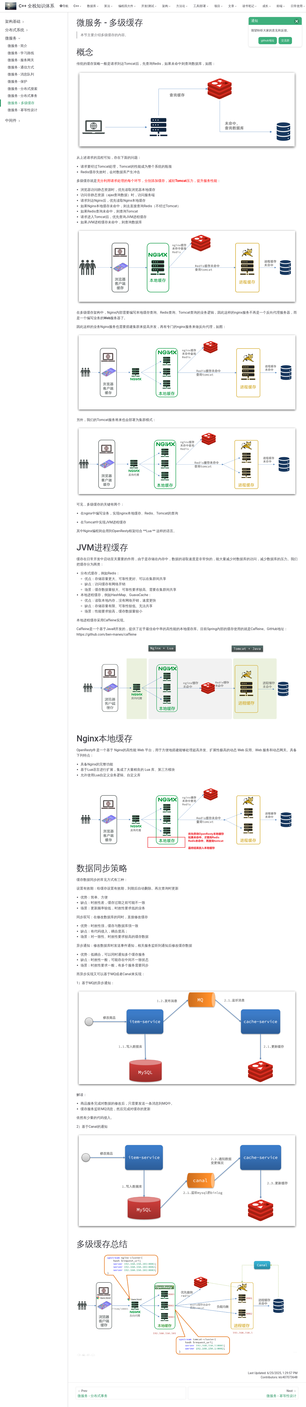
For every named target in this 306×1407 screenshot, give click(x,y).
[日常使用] (298, 6)
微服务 (13, 38)
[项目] (218, 6)
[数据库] (93, 6)
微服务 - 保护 (17, 81)
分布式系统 (17, 30)
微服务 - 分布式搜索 (22, 89)
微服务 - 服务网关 (21, 60)
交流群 (285, 40)
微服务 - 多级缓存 (21, 103)
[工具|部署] (201, 6)
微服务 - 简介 (17, 46)
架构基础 (15, 21)
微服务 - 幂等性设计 (22, 110)
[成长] (266, 6)
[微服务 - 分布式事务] (131, 1393)
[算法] (108, 6)
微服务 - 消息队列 (21, 74)
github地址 (267, 40)
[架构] (166, 6)
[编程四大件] (127, 6)
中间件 (13, 120)
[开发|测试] (149, 6)
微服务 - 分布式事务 (22, 96)
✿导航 (64, 6)
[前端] (280, 6)
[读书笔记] (249, 6)
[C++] (78, 6)
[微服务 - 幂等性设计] (243, 1393)
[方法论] (182, 6)
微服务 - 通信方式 (21, 67)
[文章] (232, 6)
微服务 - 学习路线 (21, 53)
